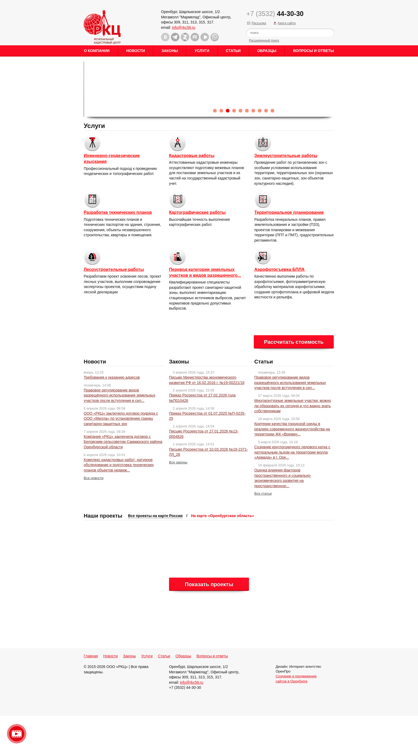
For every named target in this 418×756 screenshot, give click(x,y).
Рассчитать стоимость (293, 382)
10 (272, 151)
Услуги (202, 51)
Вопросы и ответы (313, 51)
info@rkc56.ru (183, 27)
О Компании (97, 51)
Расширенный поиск (264, 40)
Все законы (178, 503)
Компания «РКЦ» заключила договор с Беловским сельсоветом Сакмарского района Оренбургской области (123, 482)
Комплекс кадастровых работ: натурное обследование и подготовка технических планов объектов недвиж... (119, 505)
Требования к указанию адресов (112, 417)
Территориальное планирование (289, 252)
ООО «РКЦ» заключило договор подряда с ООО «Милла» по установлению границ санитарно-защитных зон (121, 458)
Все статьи (263, 534)
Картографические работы (197, 252)
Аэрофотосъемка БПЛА (279, 309)
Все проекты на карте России (155, 556)
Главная (91, 696)
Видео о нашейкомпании (16, 733)
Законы (170, 51)
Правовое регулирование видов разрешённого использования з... (117, 75)
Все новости (93, 518)
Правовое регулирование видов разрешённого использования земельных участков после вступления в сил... (119, 435)
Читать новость (105, 116)
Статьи (233, 51)
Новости (135, 51)
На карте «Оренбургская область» (222, 556)
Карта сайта (287, 23)
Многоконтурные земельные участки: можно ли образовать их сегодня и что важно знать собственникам (292, 446)
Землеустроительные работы (285, 196)
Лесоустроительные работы (114, 309)
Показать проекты (209, 624)
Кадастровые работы (191, 196)
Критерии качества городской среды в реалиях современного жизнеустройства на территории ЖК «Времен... (292, 469)
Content (413, 84)
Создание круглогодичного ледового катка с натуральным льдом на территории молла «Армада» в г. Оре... (292, 492)
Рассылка (259, 23)
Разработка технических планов (118, 252)
